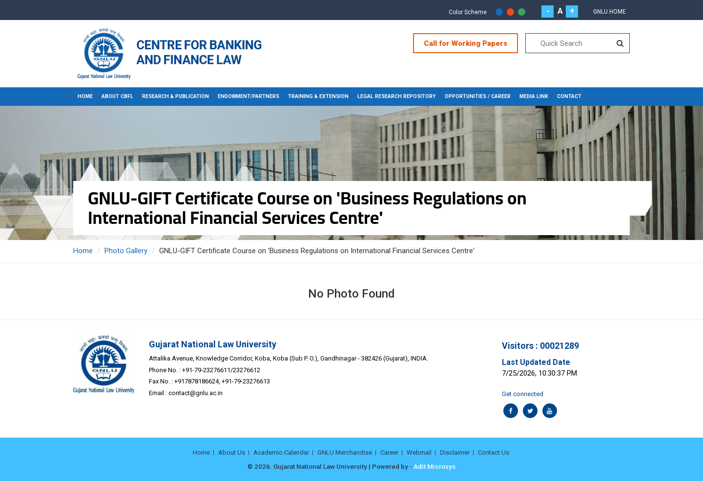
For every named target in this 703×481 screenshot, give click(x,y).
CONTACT (569, 96)
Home (85, 96)
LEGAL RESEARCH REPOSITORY (396, 96)
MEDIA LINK (533, 96)
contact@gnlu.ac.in (195, 393)
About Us (231, 452)
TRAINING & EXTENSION (318, 96)
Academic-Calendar (281, 452)
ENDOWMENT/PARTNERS (248, 96)
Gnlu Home (609, 11)
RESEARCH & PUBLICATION (175, 96)
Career (389, 452)
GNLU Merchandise (344, 452)
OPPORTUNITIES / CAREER (478, 96)
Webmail (419, 452)
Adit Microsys (434, 466)
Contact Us (493, 452)
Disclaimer (455, 452)
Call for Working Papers (465, 43)
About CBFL (117, 96)
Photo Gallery (125, 250)
